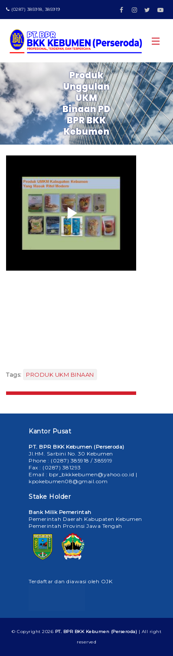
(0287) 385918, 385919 (33, 9)
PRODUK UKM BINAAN (60, 374)
